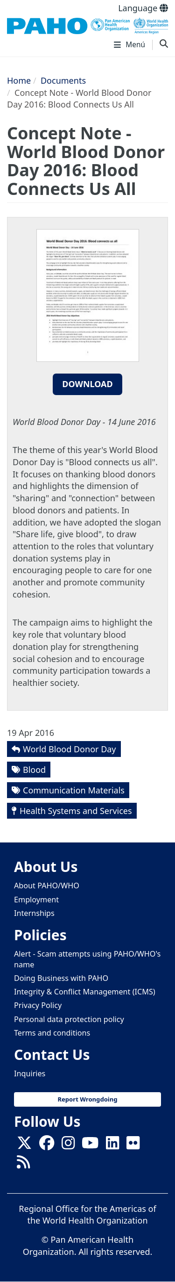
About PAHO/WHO (46, 885)
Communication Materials (74, 790)
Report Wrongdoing (87, 1099)
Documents (63, 80)
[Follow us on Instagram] (68, 1145)
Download (87, 383)
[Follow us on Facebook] (46, 1145)
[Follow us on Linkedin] (112, 1145)
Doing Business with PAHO (61, 978)
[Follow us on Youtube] (90, 1145)
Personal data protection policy (69, 1019)
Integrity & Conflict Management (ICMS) (84, 992)
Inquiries (29, 1073)
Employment (36, 899)
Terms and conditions (52, 1033)
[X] (24, 1145)
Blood (34, 769)
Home (19, 80)
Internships (34, 913)
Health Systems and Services (76, 810)
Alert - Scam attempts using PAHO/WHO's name (87, 959)
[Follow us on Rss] (23, 1165)
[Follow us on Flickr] (133, 1145)
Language (143, 8)
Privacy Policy (38, 1005)
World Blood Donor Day (69, 749)
